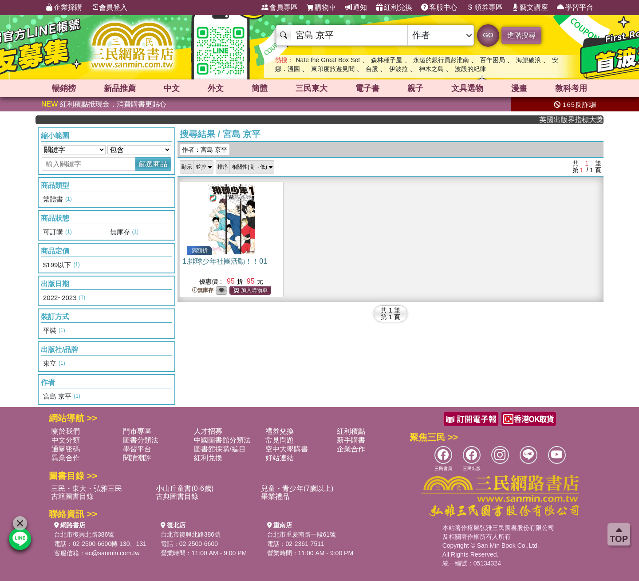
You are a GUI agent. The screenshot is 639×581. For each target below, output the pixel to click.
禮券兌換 (279, 431)
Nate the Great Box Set (328, 59)
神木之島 (431, 68)
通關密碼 (65, 449)
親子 (415, 88)
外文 (216, 88)
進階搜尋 (521, 35)
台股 (372, 68)
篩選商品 (153, 164)
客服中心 (439, 7)
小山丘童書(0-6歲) (184, 488)
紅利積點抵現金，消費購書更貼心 (103, 104)
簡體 (260, 88)
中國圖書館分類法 (222, 440)
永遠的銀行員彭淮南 (441, 59)
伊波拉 (398, 68)
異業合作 (65, 458)
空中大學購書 (286, 449)
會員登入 (109, 7)
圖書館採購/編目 (219, 449)
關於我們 (65, 431)
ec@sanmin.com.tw (112, 553)
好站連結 (279, 458)
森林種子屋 (386, 59)
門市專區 (137, 431)
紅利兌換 (394, 7)
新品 (120, 88)
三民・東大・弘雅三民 (86, 488)
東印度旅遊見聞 (333, 68)
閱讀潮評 (137, 458)
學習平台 (575, 7)
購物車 (321, 7)
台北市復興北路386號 (84, 534)
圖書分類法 (140, 440)
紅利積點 (351, 431)
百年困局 (492, 59)
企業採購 (64, 7)
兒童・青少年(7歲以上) (297, 488)
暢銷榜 (64, 88)
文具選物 (467, 88)
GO (488, 35)
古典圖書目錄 (177, 496)
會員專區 (279, 7)
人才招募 (208, 431)
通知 (356, 7)
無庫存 (202, 290)
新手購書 (351, 440)
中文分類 (65, 440)
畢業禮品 (275, 496)
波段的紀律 (470, 68)
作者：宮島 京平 (204, 149)
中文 (172, 88)
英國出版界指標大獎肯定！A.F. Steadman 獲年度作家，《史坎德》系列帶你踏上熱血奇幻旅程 (577, 119)
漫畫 (519, 88)
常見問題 (279, 440)
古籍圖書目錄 (72, 496)
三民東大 (311, 88)
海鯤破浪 (528, 59)
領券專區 (484, 7)
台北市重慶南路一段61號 (301, 534)
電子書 (367, 88)
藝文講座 (530, 7)
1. (224, 261)
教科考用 (571, 88)
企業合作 (351, 449)
